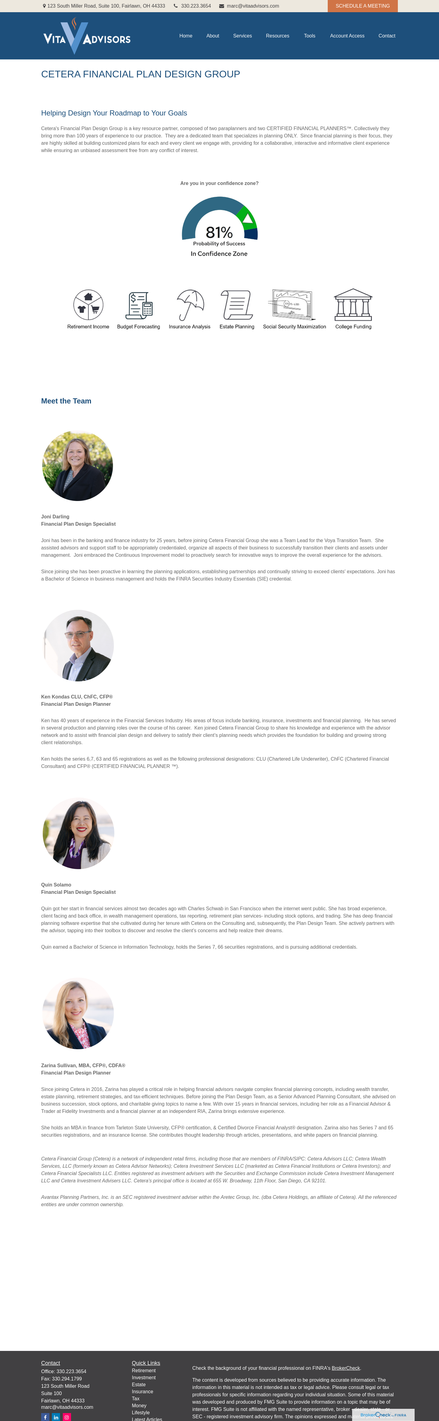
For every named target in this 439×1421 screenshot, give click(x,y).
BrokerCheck (346, 1368)
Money (139, 1405)
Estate (139, 1384)
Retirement (144, 1370)
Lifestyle (141, 1412)
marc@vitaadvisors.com (249, 6)
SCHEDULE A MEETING (363, 6)
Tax (136, 1398)
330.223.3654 (192, 6)
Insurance (142, 1391)
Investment (144, 1377)
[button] (186, 35)
